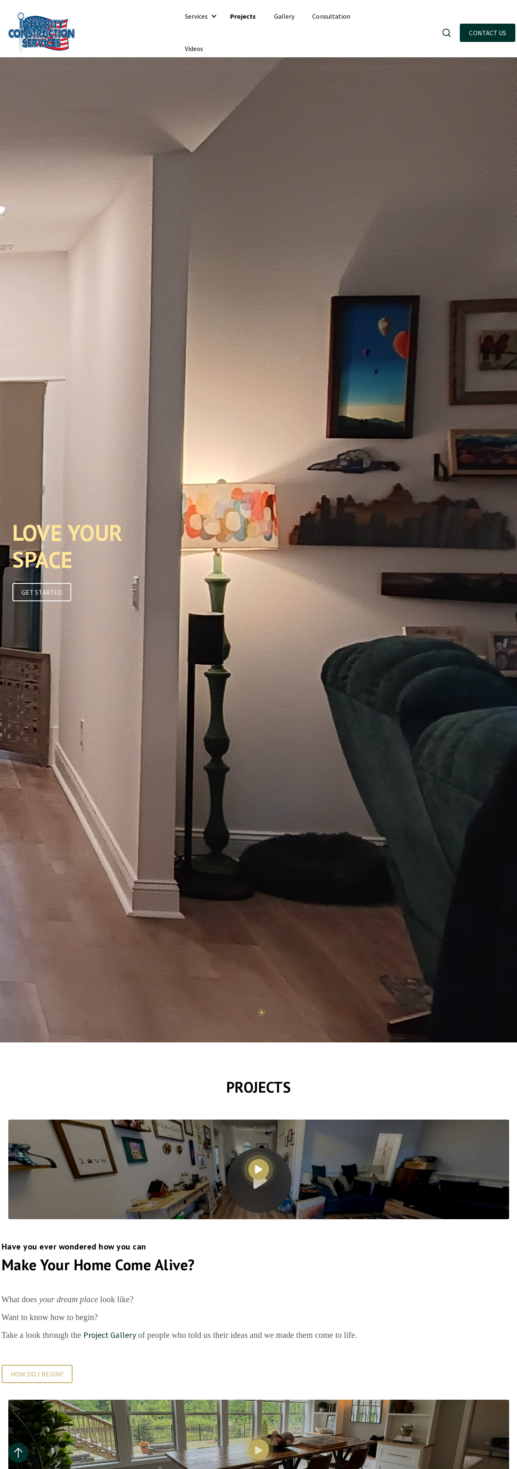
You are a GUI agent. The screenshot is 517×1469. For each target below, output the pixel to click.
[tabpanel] (100, 560)
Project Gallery (109, 1335)
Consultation (331, 16)
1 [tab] (261, 1012)
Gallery (284, 16)
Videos (194, 48)
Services (196, 16)
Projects (243, 16)
